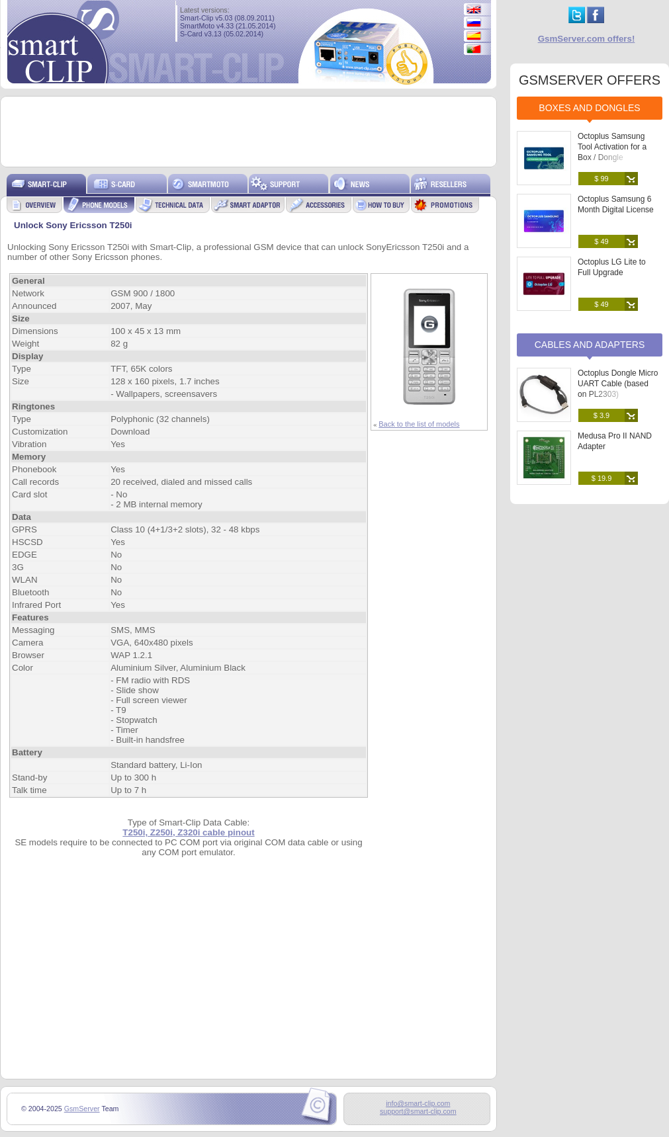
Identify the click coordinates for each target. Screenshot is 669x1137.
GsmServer (82, 1109)
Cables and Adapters (590, 344)
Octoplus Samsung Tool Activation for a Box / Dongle (612, 147)
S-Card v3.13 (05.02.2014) (221, 34)
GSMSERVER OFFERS (589, 80)
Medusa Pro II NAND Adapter (615, 441)
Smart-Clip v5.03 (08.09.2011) (227, 18)
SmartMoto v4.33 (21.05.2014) (228, 26)
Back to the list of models (419, 424)
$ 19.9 (602, 478)
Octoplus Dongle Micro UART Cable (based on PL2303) (618, 383)
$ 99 (601, 179)
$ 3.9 (601, 415)
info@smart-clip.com (418, 1103)
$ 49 (601, 241)
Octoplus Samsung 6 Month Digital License (616, 204)
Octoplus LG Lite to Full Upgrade (612, 267)
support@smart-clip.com (418, 1111)
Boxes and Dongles (589, 108)
